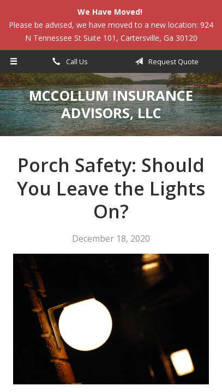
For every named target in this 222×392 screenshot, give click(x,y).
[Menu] (14, 62)
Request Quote (165, 62)
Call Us (68, 62)
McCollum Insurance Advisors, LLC (111, 104)
